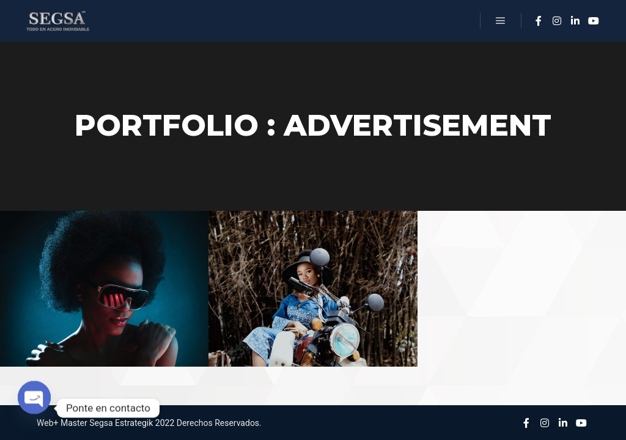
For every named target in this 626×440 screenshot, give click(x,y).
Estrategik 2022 (144, 423)
